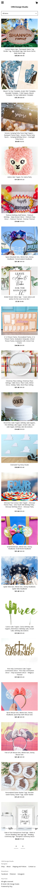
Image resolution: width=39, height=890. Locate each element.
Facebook (4, 874)
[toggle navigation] (2, 3)
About (9, 866)
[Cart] (37, 3)
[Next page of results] (23, 846)
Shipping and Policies (20, 866)
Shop (3, 866)
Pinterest (13, 874)
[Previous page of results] (16, 846)
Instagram (21, 874)
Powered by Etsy (6, 886)
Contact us (32, 866)
